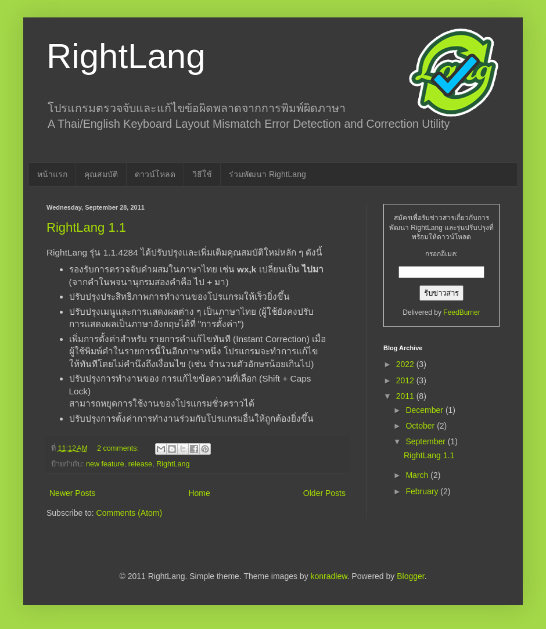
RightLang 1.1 (86, 227)
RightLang (126, 56)
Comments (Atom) (129, 512)
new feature (105, 464)
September (426, 441)
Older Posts (324, 493)
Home (199, 493)
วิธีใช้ (202, 174)
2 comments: (119, 448)
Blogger (410, 576)
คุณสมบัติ (101, 174)
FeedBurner (461, 312)
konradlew (329, 576)
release (140, 464)
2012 (406, 380)
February (422, 491)
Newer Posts (72, 493)
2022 (406, 364)
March (417, 475)
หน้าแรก (52, 174)
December (425, 410)
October (421, 425)
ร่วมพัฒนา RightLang (267, 174)
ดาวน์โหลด (155, 174)
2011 (406, 396)
